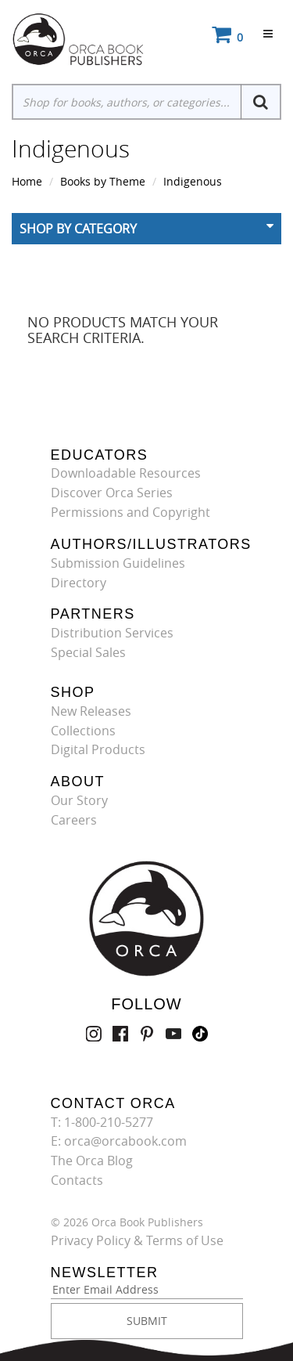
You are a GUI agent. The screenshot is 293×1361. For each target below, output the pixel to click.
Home (27, 181)
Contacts (77, 1180)
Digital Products (98, 749)
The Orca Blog (92, 1160)
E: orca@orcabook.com (119, 1141)
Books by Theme (102, 181)
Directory (78, 582)
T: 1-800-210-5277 (102, 1122)
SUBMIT (147, 1320)
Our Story (79, 800)
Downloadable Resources (126, 473)
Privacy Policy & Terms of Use (137, 1240)
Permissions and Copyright (130, 512)
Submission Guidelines (118, 563)
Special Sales (88, 652)
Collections (83, 730)
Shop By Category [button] (78, 228)
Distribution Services (112, 632)
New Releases (91, 711)
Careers (74, 820)
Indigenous (192, 181)
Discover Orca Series (112, 492)
